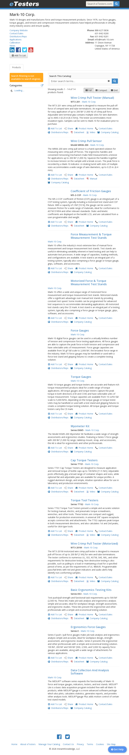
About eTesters (28, 744)
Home (14, 744)
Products (16, 67)
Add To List (20, 55)
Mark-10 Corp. (89, 101)
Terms (90, 744)
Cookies (100, 744)
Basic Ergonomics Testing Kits (91, 590)
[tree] (26, 91)
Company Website (19, 30)
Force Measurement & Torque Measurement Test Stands (91, 235)
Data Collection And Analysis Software (90, 671)
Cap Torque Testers (84, 460)
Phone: (90, 30)
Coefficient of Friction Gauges (91, 191)
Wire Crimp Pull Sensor (86, 141)
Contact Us (68, 744)
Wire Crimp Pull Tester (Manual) (92, 97)
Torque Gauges (81, 377)
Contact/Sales (16, 33)
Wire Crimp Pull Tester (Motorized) (94, 543)
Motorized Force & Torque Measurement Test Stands (89, 282)
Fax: (92, 36)
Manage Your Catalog (49, 744)
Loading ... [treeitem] (19, 90)
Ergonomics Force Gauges (88, 627)
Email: (91, 39)
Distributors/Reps (18, 36)
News (12, 45)
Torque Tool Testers (84, 500)
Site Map (111, 744)
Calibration (15, 42)
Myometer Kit (80, 426)
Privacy (80, 744)
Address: (89, 42)
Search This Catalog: (60, 76)
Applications (16, 39)
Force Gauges (80, 330)
